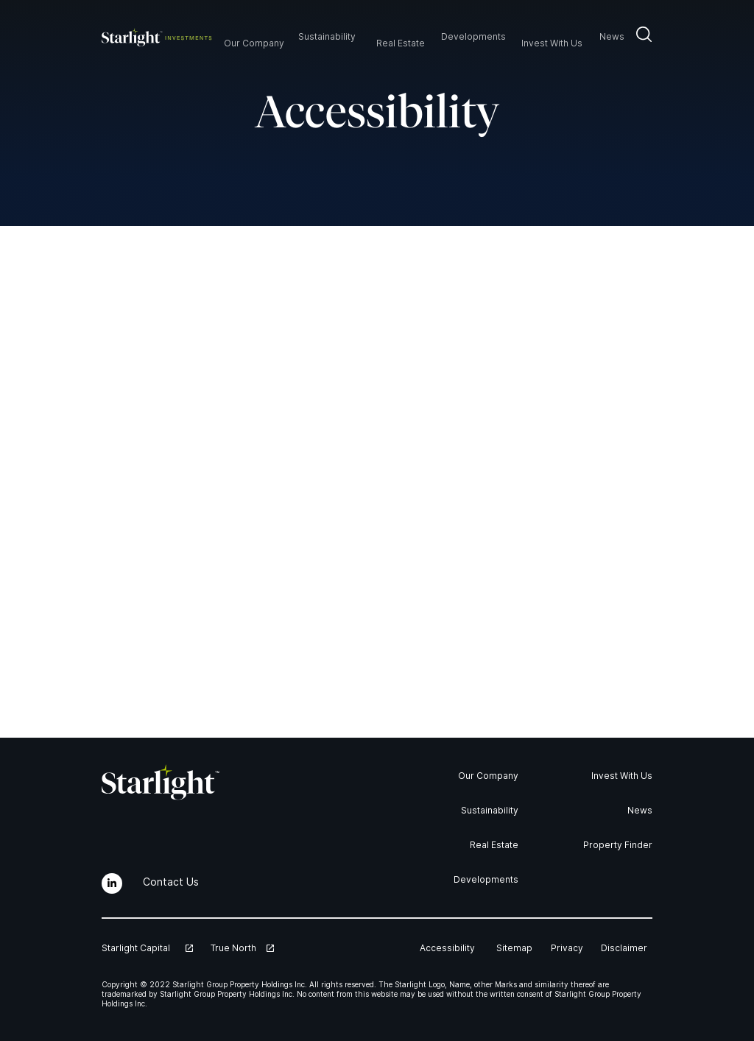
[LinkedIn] (112, 883)
